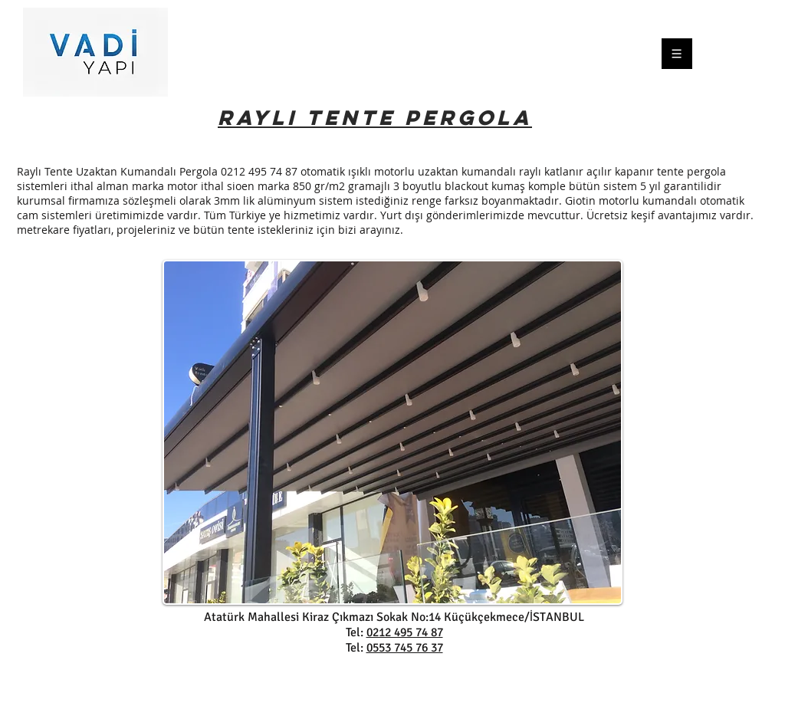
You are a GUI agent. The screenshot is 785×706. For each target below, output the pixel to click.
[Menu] (693, 53)
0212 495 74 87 (404, 632)
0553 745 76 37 (404, 647)
